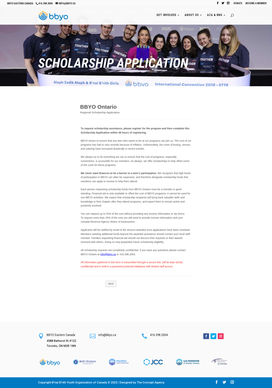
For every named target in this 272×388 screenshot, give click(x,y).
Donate (238, 3)
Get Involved (166, 15)
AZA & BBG (214, 15)
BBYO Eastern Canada (20, 3)
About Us (192, 15)
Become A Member (256, 3)
